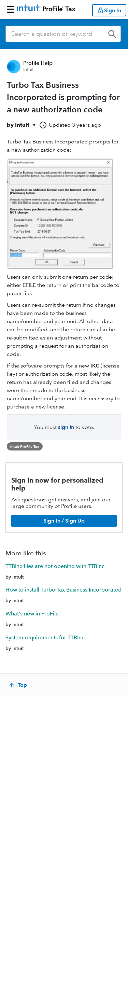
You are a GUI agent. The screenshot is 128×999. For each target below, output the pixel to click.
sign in (66, 427)
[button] (10, 9)
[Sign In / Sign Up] (64, 521)
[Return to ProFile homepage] (46, 9)
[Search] (63, 34)
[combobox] (63, 34)
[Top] (19, 685)
